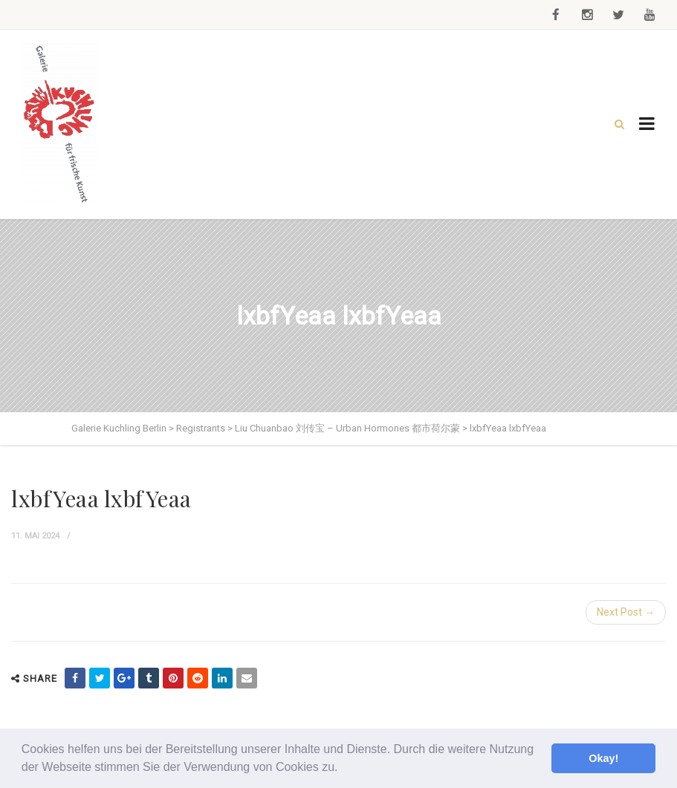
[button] (343, 768)
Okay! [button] (603, 758)
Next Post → (626, 612)
